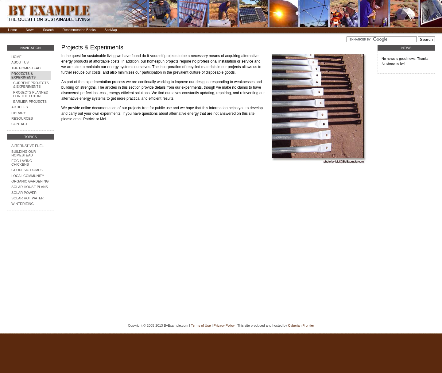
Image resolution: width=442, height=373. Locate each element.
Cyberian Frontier (301, 325)
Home (12, 30)
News (30, 30)
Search (48, 30)
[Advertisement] (30, 283)
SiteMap (110, 30)
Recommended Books (78, 30)
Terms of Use (201, 325)
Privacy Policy (224, 325)
